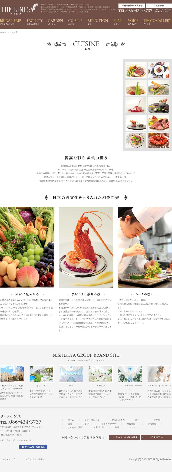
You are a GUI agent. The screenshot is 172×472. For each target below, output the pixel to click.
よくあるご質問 (75, 427)
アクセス (36, 427)
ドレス (132, 427)
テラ (71, 385)
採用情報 (152, 423)
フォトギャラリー (107, 423)
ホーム (71, 420)
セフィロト (42, 385)
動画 (117, 427)
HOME (3, 32)
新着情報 (131, 423)
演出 (70, 423)
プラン (85, 423)
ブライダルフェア (93, 420)
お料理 (157, 420)
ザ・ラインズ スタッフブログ (16, 440)
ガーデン (139, 420)
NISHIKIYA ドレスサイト (159, 385)
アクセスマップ (7, 459)
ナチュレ (101, 385)
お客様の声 (99, 427)
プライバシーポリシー (35, 459)
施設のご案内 (118, 420)
